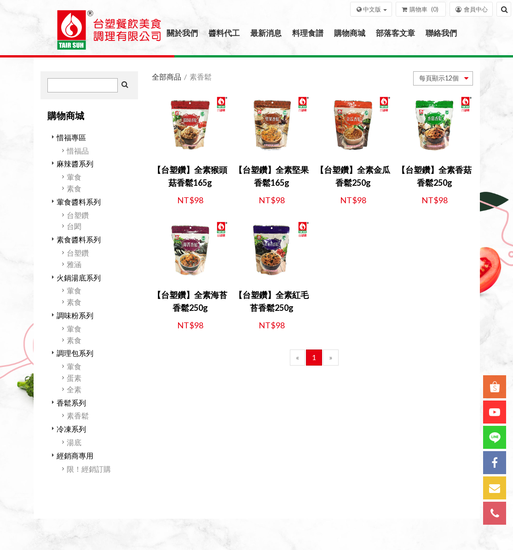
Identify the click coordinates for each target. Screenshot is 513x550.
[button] (371, 9)
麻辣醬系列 (75, 163)
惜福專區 (71, 137)
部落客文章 (395, 33)
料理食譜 (307, 33)
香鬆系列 (71, 402)
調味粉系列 (75, 315)
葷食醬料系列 (79, 201)
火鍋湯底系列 (79, 277)
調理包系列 (75, 353)
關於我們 (182, 33)
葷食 (74, 176)
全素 (74, 389)
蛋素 (74, 377)
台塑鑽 (78, 215)
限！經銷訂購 (89, 468)
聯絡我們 (441, 33)
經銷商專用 (75, 455)
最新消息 (266, 33)
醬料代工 (224, 33)
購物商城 (349, 33)
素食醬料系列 (79, 239)
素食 (74, 188)
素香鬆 (78, 415)
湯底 (74, 442)
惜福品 (78, 150)
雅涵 (74, 264)
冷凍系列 (71, 428)
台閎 (74, 226)
